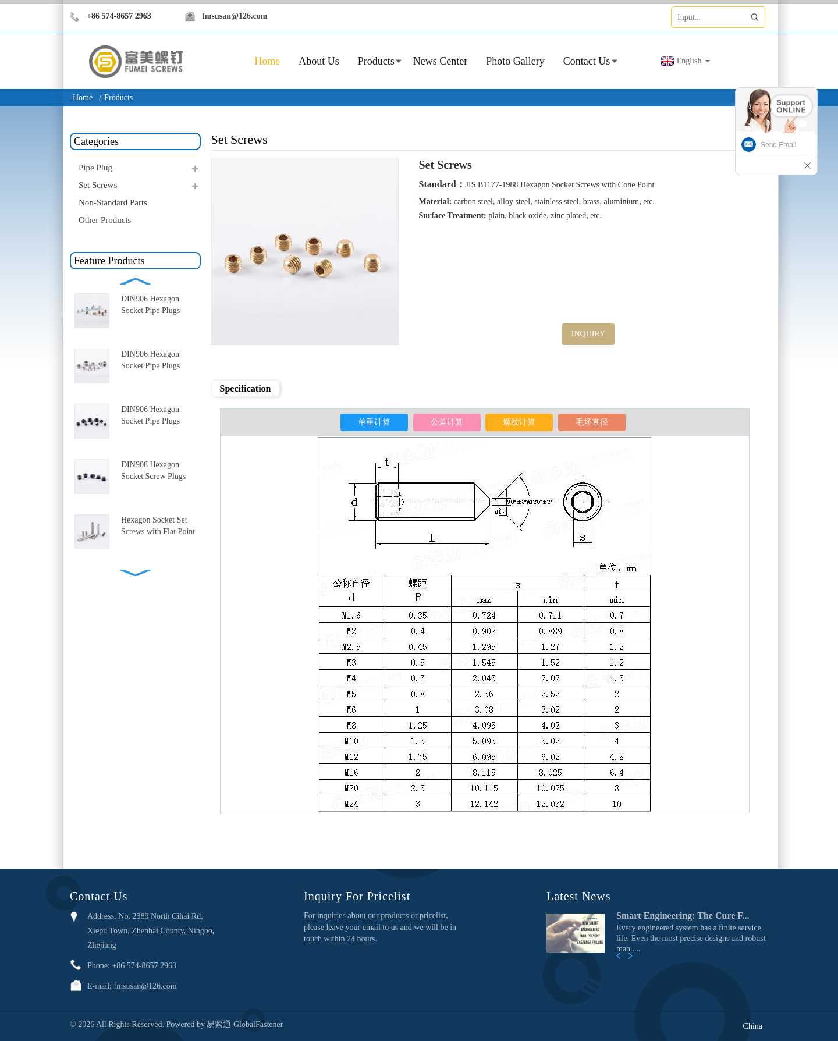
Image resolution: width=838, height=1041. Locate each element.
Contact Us (586, 61)
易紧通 (220, 1024)
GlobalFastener (258, 1024)
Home (83, 97)
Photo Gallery (515, 61)
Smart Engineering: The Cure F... (683, 916)
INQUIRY (588, 333)
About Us (319, 61)
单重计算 (374, 422)
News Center (440, 61)
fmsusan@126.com (234, 16)
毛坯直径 (592, 422)
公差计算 (447, 422)
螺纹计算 (519, 422)
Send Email (778, 145)
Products (376, 61)
